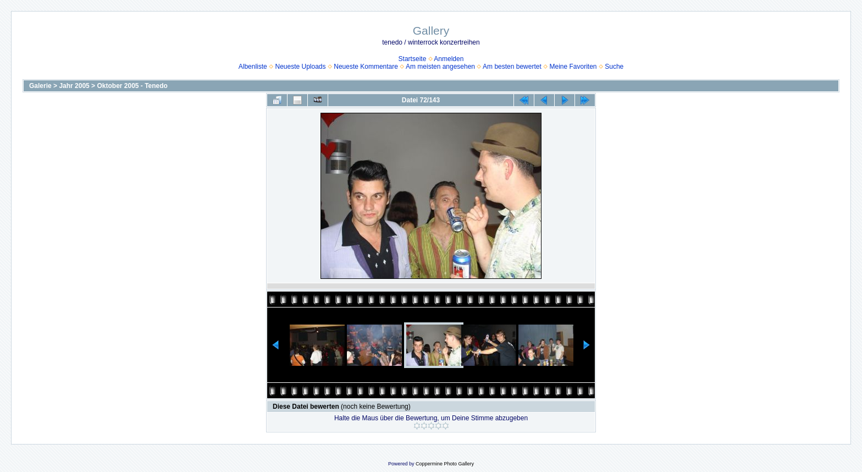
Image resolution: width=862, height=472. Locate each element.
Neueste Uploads (300, 66)
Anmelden (448, 59)
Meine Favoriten (572, 66)
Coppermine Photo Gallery (445, 463)
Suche (614, 66)
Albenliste (253, 66)
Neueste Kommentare (366, 66)
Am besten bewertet (512, 66)
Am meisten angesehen (440, 66)
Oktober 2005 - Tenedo (132, 86)
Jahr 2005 (74, 86)
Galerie (40, 86)
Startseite (413, 59)
